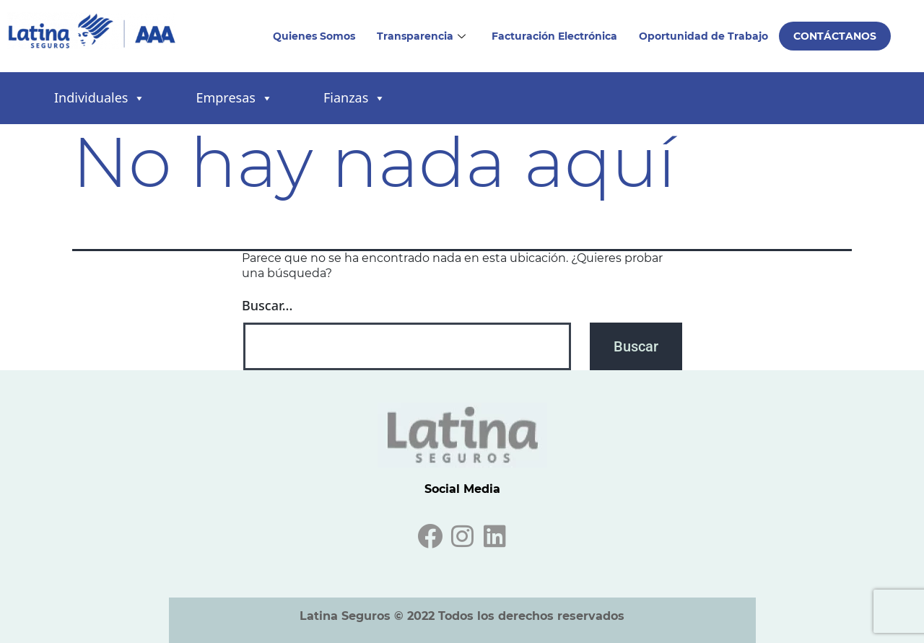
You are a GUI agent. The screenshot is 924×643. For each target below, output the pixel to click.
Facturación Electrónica (554, 36)
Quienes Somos (314, 36)
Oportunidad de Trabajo (703, 36)
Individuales (99, 98)
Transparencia (421, 36)
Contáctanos (834, 36)
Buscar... (267, 305)
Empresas (234, 98)
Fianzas (354, 98)
